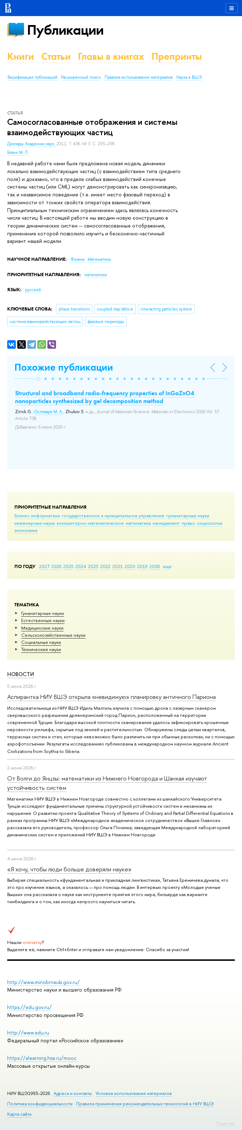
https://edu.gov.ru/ (29, 1007)
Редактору (226, 1123)
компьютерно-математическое (90, 523)
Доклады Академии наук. (31, 144)
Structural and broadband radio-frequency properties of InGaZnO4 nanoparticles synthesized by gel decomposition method (104, 397)
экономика (25, 530)
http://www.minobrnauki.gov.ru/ (43, 982)
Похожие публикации (63, 367)
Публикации (65, 30)
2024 (80, 566)
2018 (154, 566)
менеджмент (166, 523)
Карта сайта (19, 1114)
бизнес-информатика (37, 515)
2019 (142, 566)
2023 (93, 566)
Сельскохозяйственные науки (53, 635)
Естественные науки (43, 620)
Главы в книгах (111, 56)
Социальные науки (41, 642)
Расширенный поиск (81, 77)
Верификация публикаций (32, 77)
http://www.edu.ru (28, 1032)
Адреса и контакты (72, 1093)
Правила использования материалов (138, 77)
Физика (77, 259)
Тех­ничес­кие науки (41, 649)
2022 (105, 566)
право (188, 523)
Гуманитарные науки (42, 613)
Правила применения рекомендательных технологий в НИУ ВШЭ (145, 1104)
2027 (44, 566)
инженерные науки (34, 523)
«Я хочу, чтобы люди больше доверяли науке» (69, 869)
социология (209, 523)
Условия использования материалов (134, 1093)
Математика (99, 259)
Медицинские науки (42, 628)
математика (138, 523)
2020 (130, 566)
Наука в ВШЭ (189, 77)
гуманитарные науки (187, 515)
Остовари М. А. (48, 412)
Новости (20, 674)
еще (167, 566)
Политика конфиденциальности (40, 1104)
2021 (117, 566)
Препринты (177, 56)
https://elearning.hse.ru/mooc (41, 1058)
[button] (38, 378)
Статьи (56, 56)
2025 (68, 566)
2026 (56, 566)
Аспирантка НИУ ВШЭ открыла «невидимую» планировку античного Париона (111, 697)
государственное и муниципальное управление (113, 515)
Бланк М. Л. (18, 152)
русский (33, 290)
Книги (20, 56)
